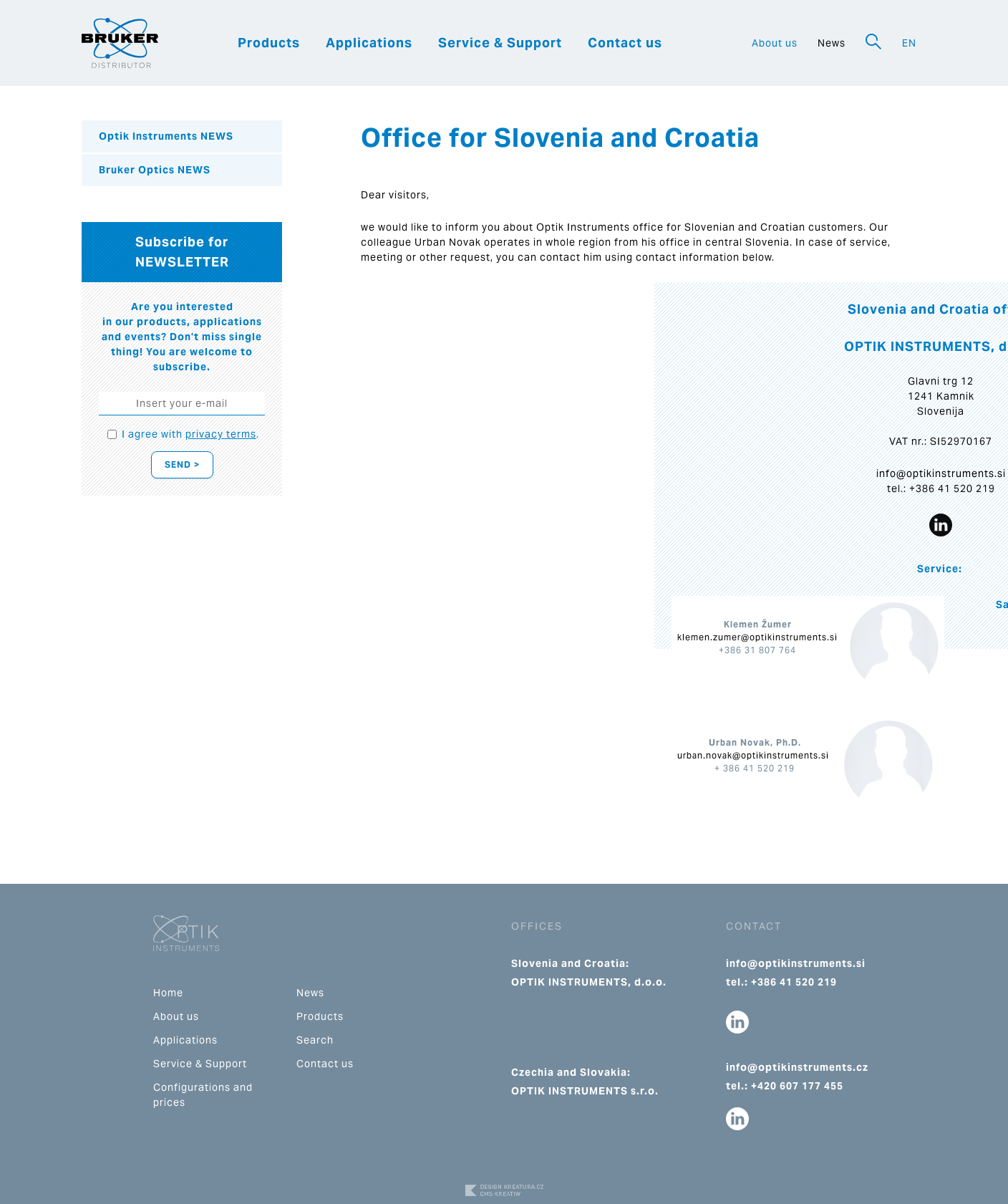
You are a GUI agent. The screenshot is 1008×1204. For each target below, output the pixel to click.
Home (168, 992)
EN (909, 43)
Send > (182, 464)
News (831, 43)
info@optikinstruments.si (941, 473)
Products (269, 42)
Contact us (625, 42)
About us (775, 43)
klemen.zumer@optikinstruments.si (757, 637)
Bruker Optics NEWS (154, 169)
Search (315, 1040)
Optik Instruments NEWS (166, 136)
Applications (369, 42)
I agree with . (190, 434)
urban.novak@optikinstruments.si (753, 755)
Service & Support (500, 42)
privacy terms (220, 434)
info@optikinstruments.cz (797, 1067)
